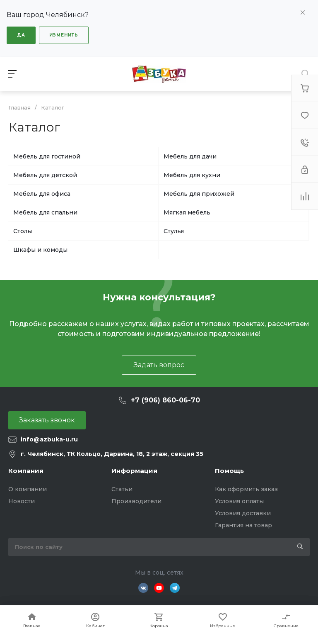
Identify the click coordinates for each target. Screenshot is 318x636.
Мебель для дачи (190, 156)
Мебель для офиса (41, 193)
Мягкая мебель (187, 212)
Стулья (174, 231)
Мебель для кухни (192, 175)
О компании (27, 489)
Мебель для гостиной (46, 156)
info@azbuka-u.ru (49, 439)
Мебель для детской (45, 175)
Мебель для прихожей (199, 193)
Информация (134, 471)
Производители (136, 501)
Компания (25, 471)
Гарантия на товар (243, 525)
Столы (22, 231)
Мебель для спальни (45, 212)
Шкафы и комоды (40, 249)
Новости (21, 501)
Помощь (229, 471)
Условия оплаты (239, 501)
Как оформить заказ (246, 489)
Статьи (121, 489)
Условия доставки (243, 513)
